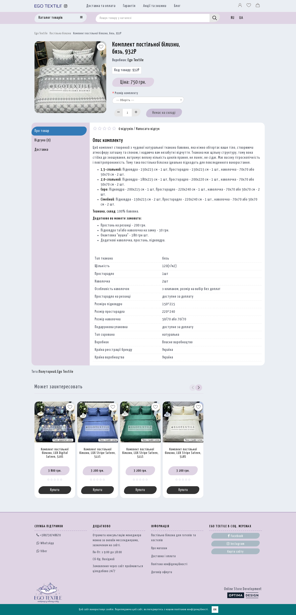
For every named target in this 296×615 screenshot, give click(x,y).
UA (241, 18)
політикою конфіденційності (191, 609)
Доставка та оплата (100, 6)
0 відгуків (126, 129)
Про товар (41, 131)
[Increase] (136, 112)
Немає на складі (164, 113)
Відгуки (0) (42, 140)
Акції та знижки (154, 6)
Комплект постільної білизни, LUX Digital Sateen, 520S (55, 453)
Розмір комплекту (126, 93)
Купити (54, 490)
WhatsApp (45, 543)
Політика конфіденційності (169, 564)
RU (232, 18)
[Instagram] (65, 6)
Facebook (235, 536)
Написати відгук (148, 129)
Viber (41, 551)
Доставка (41, 150)
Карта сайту (235, 552)
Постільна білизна (60, 33)
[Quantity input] (127, 112)
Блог (177, 6)
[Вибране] (249, 6)
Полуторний (47, 372)
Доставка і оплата (163, 556)
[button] (198, 387)
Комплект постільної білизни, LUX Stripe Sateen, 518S (183, 453)
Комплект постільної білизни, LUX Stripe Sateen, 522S (97, 453)
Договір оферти (161, 572)
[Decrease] (118, 112)
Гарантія (129, 6)
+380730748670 (48, 535)
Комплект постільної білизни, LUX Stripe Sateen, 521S (140, 453)
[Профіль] (240, 6)
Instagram (235, 544)
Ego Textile (41, 33)
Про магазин (159, 548)
